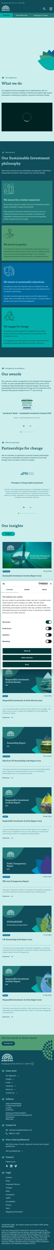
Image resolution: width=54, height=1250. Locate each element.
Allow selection (27, 657)
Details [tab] (27, 589)
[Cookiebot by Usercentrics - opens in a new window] (39, 583)
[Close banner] (51, 583)
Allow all (27, 651)
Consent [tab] (9, 589)
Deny (27, 664)
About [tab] (44, 589)
